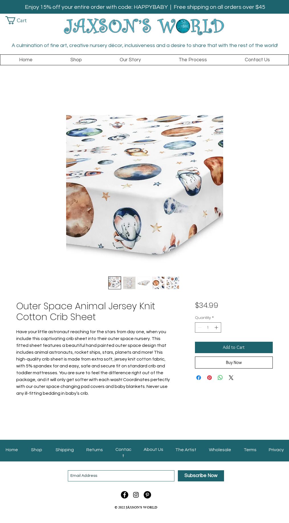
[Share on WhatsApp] (220, 377)
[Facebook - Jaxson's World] (124, 494)
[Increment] (216, 327)
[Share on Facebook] (198, 377)
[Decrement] (199, 327)
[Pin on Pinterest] (209, 377)
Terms (250, 449)
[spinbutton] (207, 327)
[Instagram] (136, 494)
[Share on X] (231, 377)
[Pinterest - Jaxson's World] (147, 494)
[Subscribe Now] (201, 475)
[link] (19, 20)
